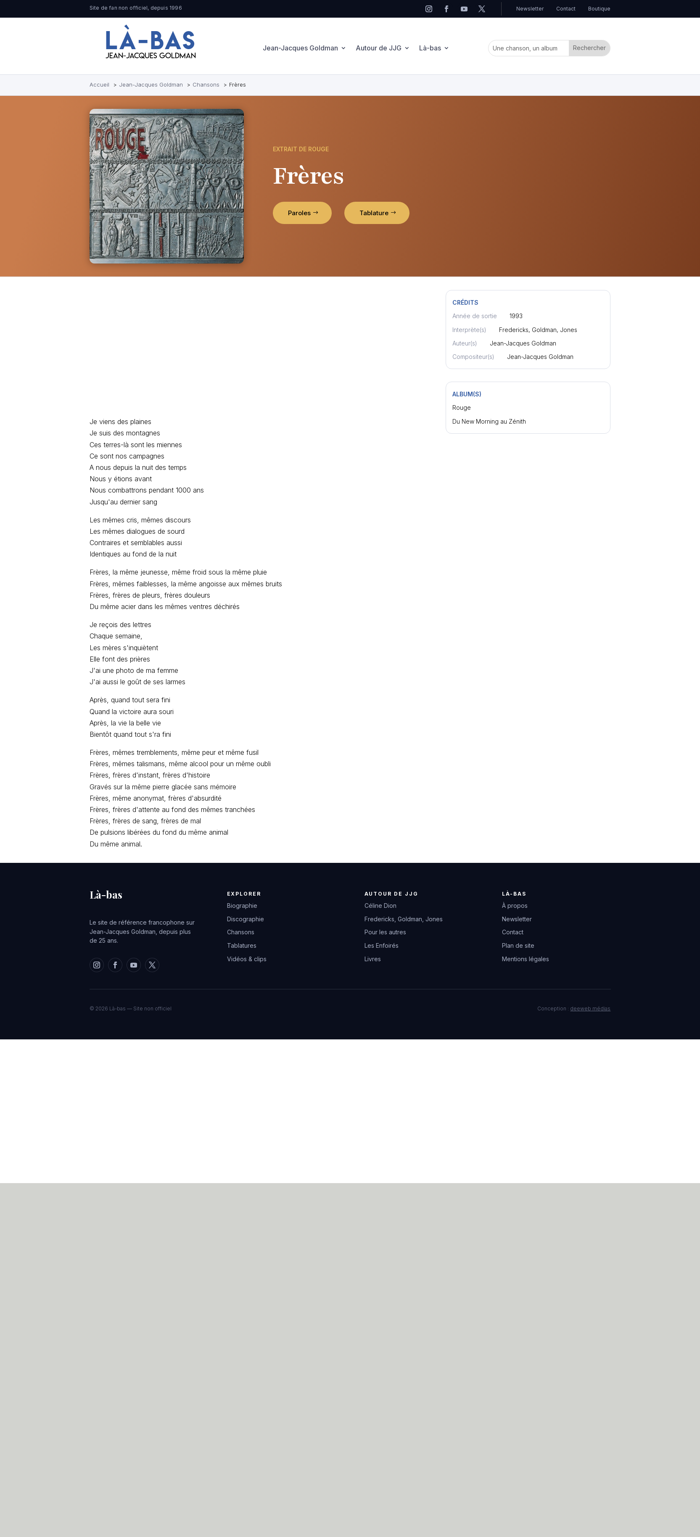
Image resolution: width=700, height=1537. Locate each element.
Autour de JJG (379, 49)
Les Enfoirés (382, 945)
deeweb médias (590, 1008)
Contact (566, 8)
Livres (373, 958)
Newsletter (530, 8)
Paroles (299, 213)
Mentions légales (525, 958)
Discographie (245, 919)
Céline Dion (380, 905)
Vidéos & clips (247, 958)
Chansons (240, 932)
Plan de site (518, 945)
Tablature (373, 213)
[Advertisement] (189, 349)
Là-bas (430, 49)
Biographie (242, 905)
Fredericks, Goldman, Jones (404, 919)
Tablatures (241, 945)
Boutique (599, 8)
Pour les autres (385, 932)
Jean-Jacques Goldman (300, 49)
